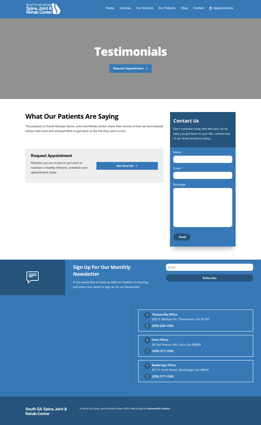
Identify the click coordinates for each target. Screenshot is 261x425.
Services (125, 8)
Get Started (127, 166)
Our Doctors (145, 8)
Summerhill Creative (158, 408)
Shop (184, 8)
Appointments (221, 8)
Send (182, 237)
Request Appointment (130, 68)
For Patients (167, 8)
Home (110, 8)
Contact (198, 8)
